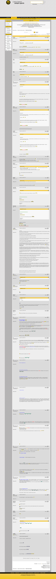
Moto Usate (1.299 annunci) (8, 28)
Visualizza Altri (9, 50)
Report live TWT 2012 (31, 27)
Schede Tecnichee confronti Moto (9, 30)
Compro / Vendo (37, 17)
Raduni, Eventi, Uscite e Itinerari (21, 568)
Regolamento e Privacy (28, 574)
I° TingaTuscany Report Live (24, 26)
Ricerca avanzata (34, 4)
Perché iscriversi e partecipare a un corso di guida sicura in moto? (37, 24)
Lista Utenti (8, 23)
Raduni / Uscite (31, 17)
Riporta (46, 37)
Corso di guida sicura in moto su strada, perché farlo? (23, 24)
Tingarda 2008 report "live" (37, 25)
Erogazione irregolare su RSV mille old (9, 36)
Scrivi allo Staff (33, 574)
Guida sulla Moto (25, 17)
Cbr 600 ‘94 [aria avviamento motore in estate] (9, 41)
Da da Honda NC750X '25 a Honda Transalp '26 (9, 44)
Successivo (48, 34)
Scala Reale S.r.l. (24, 575)
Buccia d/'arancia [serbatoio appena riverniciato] (9, 48)
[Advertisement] (28, 10)
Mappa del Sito (23, 574)
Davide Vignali (29, 575)
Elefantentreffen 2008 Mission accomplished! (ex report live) (35, 26)
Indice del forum (15, 568)
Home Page (8, 17)
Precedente (35, 34)
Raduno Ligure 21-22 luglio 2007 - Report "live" (27, 25)
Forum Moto (14, 17)
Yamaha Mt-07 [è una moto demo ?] (9, 38)
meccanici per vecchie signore (8, 46)
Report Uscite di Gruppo (29, 568)
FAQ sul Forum (8, 22)
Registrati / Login (20, 17)
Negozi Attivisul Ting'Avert (8, 32)
